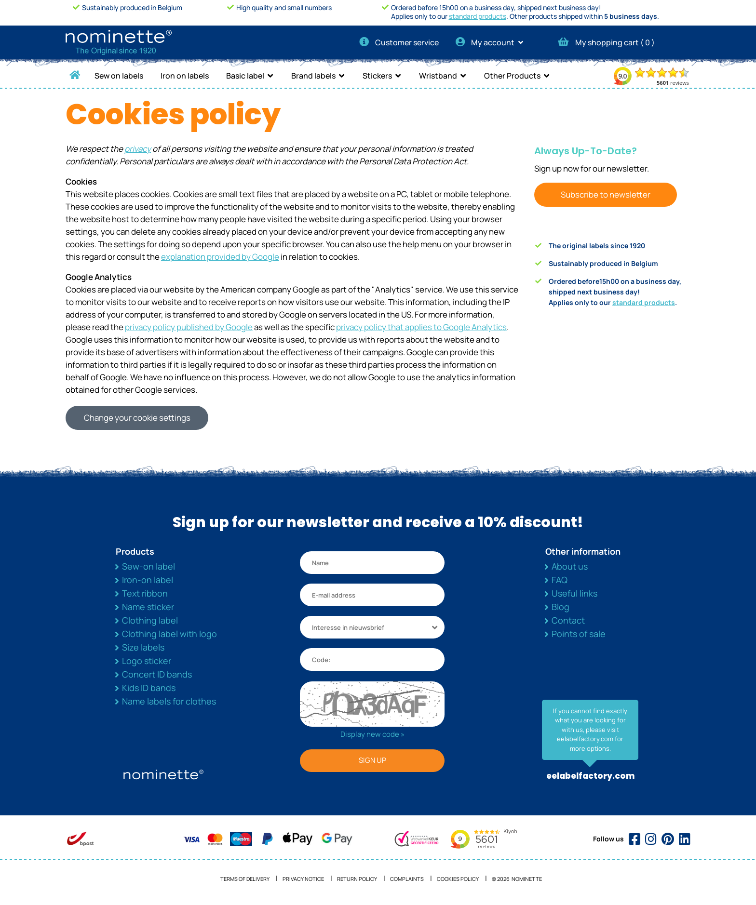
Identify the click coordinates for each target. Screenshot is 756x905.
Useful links (574, 593)
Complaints (407, 878)
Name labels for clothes (169, 701)
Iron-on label (147, 580)
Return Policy (357, 878)
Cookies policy (458, 878)
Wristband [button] (438, 75)
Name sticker (148, 606)
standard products (477, 16)
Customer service (399, 42)
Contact (568, 620)
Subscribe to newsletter (605, 194)
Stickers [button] (377, 75)
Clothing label (150, 620)
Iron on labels (185, 75)
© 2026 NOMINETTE (517, 878)
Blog (560, 606)
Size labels (143, 647)
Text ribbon (145, 593)
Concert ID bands (157, 674)
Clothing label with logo (169, 633)
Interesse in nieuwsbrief (348, 627)
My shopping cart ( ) (606, 42)
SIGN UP (372, 760)
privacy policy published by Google (189, 327)
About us (570, 566)
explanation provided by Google (220, 256)
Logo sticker (146, 660)
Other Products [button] (512, 75)
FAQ (559, 580)
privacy (137, 148)
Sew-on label (148, 566)
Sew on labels (118, 75)
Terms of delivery (245, 878)
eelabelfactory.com (590, 776)
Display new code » (372, 734)
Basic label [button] (245, 75)
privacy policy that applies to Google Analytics (421, 327)
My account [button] (492, 42)
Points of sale (579, 633)
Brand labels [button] (313, 75)
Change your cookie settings (137, 417)
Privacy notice (303, 878)
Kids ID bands (149, 687)
